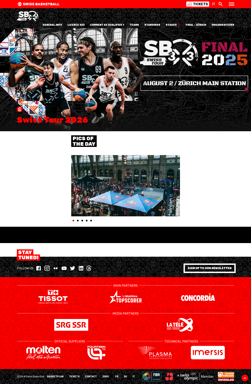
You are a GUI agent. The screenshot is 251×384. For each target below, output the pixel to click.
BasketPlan (55, 376)
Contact (91, 376)
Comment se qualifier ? (107, 24)
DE (125, 376)
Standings (152, 24)
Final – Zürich (196, 24)
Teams (134, 24)
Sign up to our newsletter (210, 268)
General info (52, 24)
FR (116, 376)
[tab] (73, 220)
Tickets (74, 376)
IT (134, 376)
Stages (173, 24)
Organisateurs (223, 24)
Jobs (105, 376)
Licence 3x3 (76, 24)
